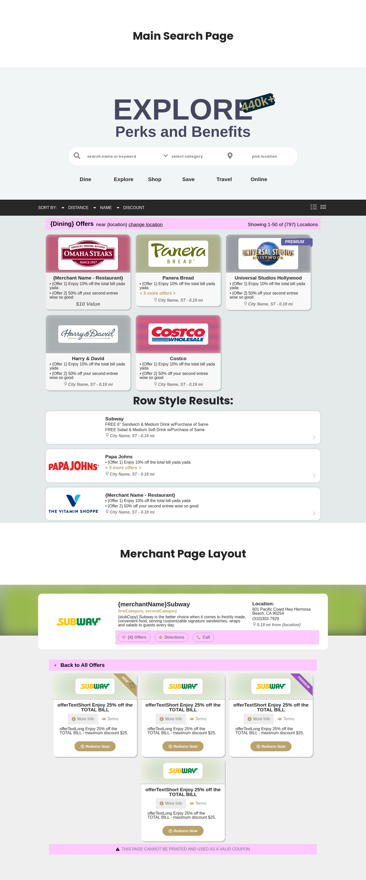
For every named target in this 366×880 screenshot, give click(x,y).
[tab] (171, 719)
